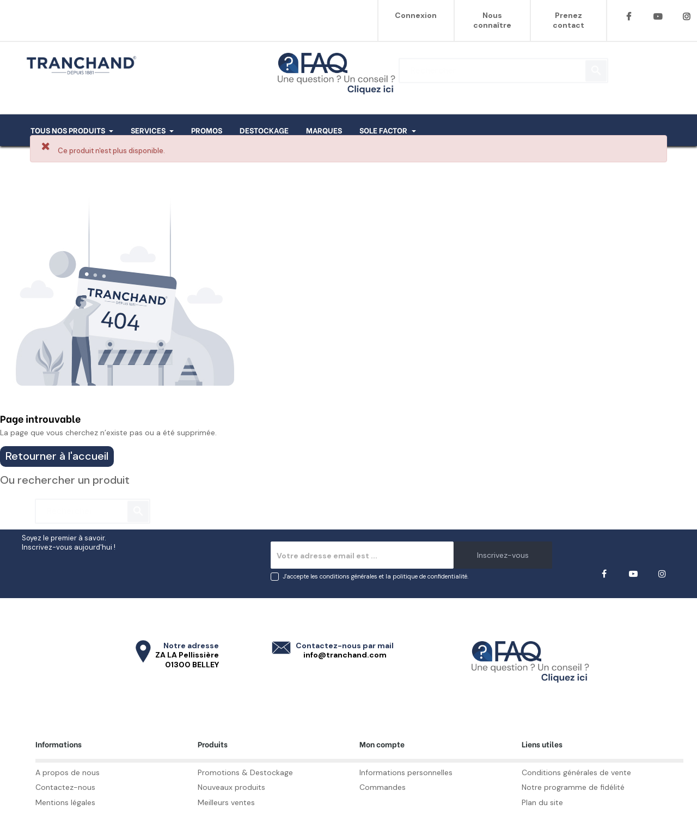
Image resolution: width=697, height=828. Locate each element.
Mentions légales (65, 802)
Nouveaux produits (231, 787)
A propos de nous (67, 772)
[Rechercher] (503, 65)
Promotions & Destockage (245, 772)
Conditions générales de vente (576, 772)
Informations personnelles (406, 772)
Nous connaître (492, 20)
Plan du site (542, 802)
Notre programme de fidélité (573, 787)
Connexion (416, 15)
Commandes (382, 787)
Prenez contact (568, 20)
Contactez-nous (65, 787)
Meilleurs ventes (226, 802)
